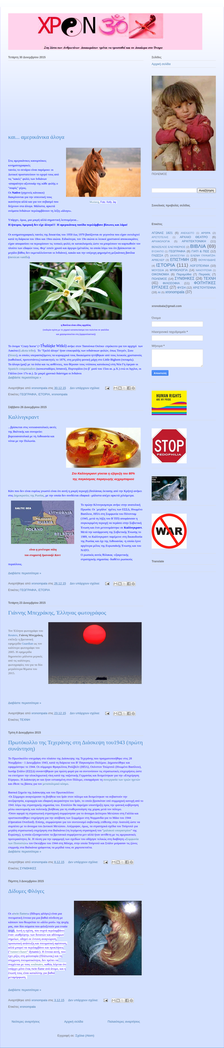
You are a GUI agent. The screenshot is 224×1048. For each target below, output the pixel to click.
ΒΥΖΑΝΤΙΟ (158, 251)
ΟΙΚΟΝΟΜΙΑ (160, 274)
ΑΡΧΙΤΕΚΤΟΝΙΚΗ (194, 241)
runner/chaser (18, 951)
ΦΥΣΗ (181, 287)
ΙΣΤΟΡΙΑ (44, 394)
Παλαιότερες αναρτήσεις (124, 1021)
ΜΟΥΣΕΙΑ (158, 270)
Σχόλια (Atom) (84, 1035)
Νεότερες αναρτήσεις (26, 1021)
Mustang (94, 202)
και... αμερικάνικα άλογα (36, 137)
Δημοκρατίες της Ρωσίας (29, 495)
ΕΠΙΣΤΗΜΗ (179, 260)
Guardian (27, 643)
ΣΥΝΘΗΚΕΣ (28, 868)
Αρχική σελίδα (73, 1021)
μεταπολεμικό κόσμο (55, 783)
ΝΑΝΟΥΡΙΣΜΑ (204, 270)
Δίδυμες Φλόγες (26, 891)
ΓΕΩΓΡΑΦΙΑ (28, 394)
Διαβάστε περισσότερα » (24, 377)
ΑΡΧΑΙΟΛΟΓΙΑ (161, 241)
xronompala (59, 394)
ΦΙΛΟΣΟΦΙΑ (171, 283)
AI (159, 292)
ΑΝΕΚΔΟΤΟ (187, 233)
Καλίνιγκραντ (23, 417)
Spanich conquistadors (21, 368)
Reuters (13, 635)
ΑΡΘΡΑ (205, 232)
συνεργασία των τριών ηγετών (121, 779)
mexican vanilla (18, 257)
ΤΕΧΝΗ (25, 719)
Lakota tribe (27, 350)
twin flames (21, 913)
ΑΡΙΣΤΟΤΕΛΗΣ (160, 237)
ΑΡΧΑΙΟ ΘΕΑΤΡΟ (194, 237)
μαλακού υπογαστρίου (117, 830)
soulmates (37, 964)
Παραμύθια (183, 274)
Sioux (12, 355)
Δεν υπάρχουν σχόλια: (85, 388)
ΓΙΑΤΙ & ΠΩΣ (200, 251)
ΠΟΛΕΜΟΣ (159, 278)
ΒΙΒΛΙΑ (198, 246)
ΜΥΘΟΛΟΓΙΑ (179, 270)
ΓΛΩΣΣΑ (157, 255)
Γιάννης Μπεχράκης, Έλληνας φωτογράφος (57, 613)
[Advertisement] (76, 99)
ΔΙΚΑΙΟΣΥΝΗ (177, 255)
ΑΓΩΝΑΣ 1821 (162, 233)
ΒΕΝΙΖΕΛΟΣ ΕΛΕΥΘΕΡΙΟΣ (168, 246)
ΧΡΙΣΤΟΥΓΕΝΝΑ (204, 287)
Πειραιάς (204, 274)
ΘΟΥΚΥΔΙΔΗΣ (207, 259)
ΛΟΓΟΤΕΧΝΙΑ (199, 265)
